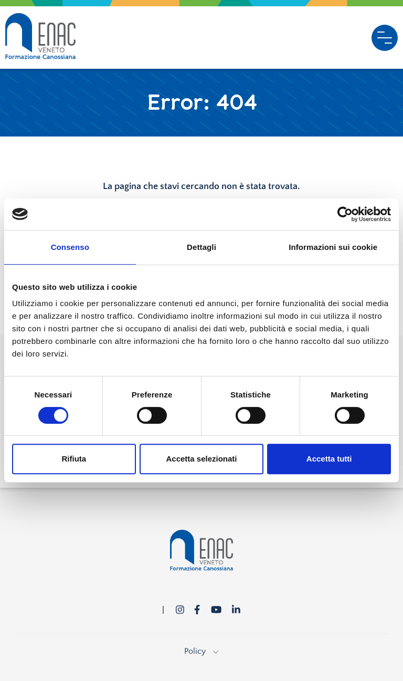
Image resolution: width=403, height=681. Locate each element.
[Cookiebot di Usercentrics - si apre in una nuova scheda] (345, 214)
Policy (201, 651)
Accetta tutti (329, 458)
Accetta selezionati (201, 458)
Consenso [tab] (70, 247)
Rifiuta (73, 458)
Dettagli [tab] (201, 247)
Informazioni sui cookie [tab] (333, 247)
